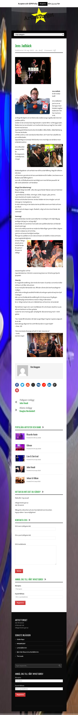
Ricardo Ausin (32, 434)
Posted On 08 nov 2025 (34, 438)
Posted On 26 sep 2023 (34, 460)
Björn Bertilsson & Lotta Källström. (28, 656)
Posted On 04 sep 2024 (34, 449)
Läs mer (54, 4)
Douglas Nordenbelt (27, 411)
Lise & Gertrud (32, 456)
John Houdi (24, 403)
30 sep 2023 (29, 50)
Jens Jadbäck (23, 45)
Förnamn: (18, 589)
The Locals (20, 660)
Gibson (29, 445)
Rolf (40, 50)
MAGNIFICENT (21, 647)
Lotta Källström (22, 651)
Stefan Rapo (20, 643)
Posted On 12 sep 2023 (33, 481)
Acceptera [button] (43, 4)
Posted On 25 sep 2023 (34, 471)
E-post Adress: (19, 597)
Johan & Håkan (32, 478)
